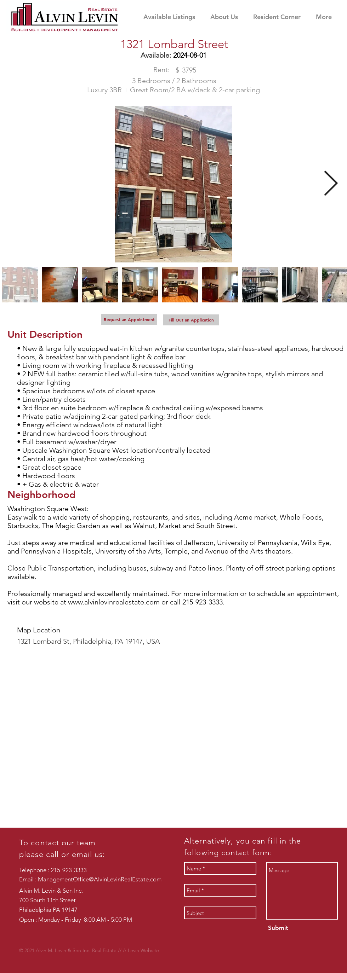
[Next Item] (331, 184)
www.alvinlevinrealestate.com (114, 602)
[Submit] (277, 928)
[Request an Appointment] (129, 319)
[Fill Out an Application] (191, 319)
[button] (281, 17)
